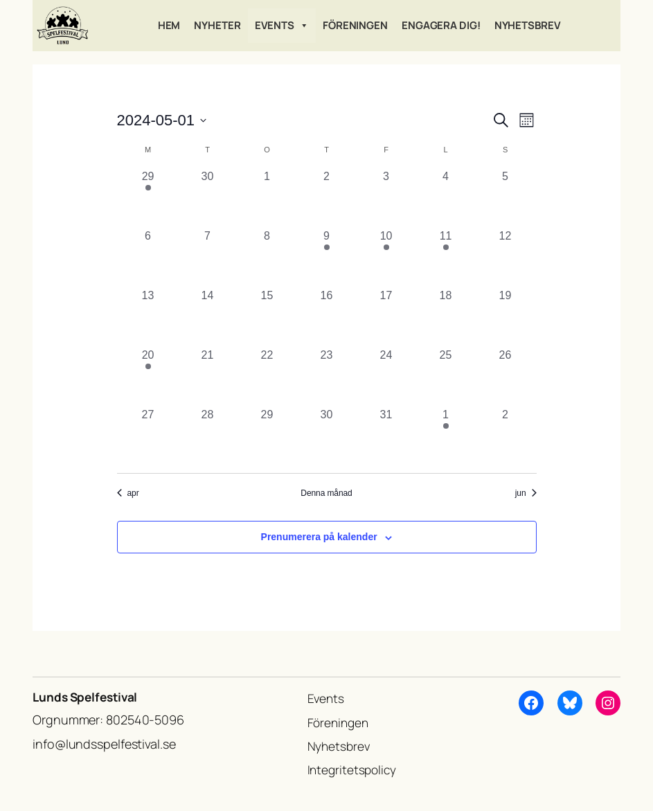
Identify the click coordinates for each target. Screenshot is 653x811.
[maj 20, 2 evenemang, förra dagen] (148, 377)
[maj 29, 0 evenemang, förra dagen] (267, 436)
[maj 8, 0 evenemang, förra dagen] (267, 257)
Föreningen (355, 25)
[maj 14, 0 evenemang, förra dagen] (208, 317)
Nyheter (217, 25)
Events (282, 25)
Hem (169, 25)
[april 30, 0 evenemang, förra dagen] (208, 198)
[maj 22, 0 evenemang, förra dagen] (267, 377)
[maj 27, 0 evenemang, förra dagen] (148, 436)
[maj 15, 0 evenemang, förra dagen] (267, 317)
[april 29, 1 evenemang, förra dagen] (148, 198)
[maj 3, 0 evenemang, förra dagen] (386, 198)
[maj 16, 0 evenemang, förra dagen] (327, 317)
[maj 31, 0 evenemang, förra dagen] (386, 436)
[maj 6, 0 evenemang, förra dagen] (148, 257)
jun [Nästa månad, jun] (526, 493)
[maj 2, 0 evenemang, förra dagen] (327, 198)
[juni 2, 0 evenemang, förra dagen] (505, 436)
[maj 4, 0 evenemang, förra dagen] (446, 198)
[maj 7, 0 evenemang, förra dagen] (208, 257)
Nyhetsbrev (527, 25)
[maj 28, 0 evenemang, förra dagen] (208, 436)
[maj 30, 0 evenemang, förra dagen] (327, 436)
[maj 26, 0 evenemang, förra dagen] (505, 377)
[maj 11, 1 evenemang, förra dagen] (446, 257)
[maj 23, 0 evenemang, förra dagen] (327, 377)
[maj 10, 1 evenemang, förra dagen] (386, 257)
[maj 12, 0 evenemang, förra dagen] (505, 257)
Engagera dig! (441, 25)
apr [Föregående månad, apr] (128, 493)
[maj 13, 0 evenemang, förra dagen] (148, 317)
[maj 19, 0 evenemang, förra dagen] (505, 317)
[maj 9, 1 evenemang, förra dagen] (327, 257)
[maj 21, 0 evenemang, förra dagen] (208, 377)
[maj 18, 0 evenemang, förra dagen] (446, 317)
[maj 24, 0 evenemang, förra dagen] (386, 377)
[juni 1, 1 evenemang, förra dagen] (446, 436)
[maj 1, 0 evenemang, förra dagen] (267, 198)
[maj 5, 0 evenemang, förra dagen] (505, 198)
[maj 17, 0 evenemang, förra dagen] (386, 317)
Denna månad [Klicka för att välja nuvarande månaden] (326, 493)
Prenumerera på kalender (319, 536)
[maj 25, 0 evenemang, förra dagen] (446, 377)
